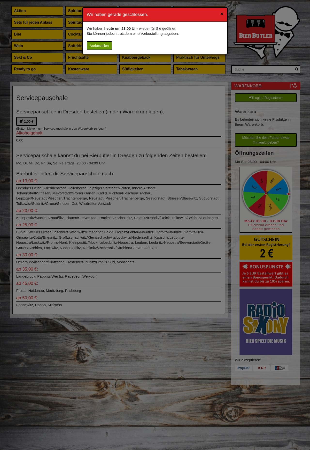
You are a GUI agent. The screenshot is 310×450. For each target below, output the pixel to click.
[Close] (221, 13)
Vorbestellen (99, 46)
